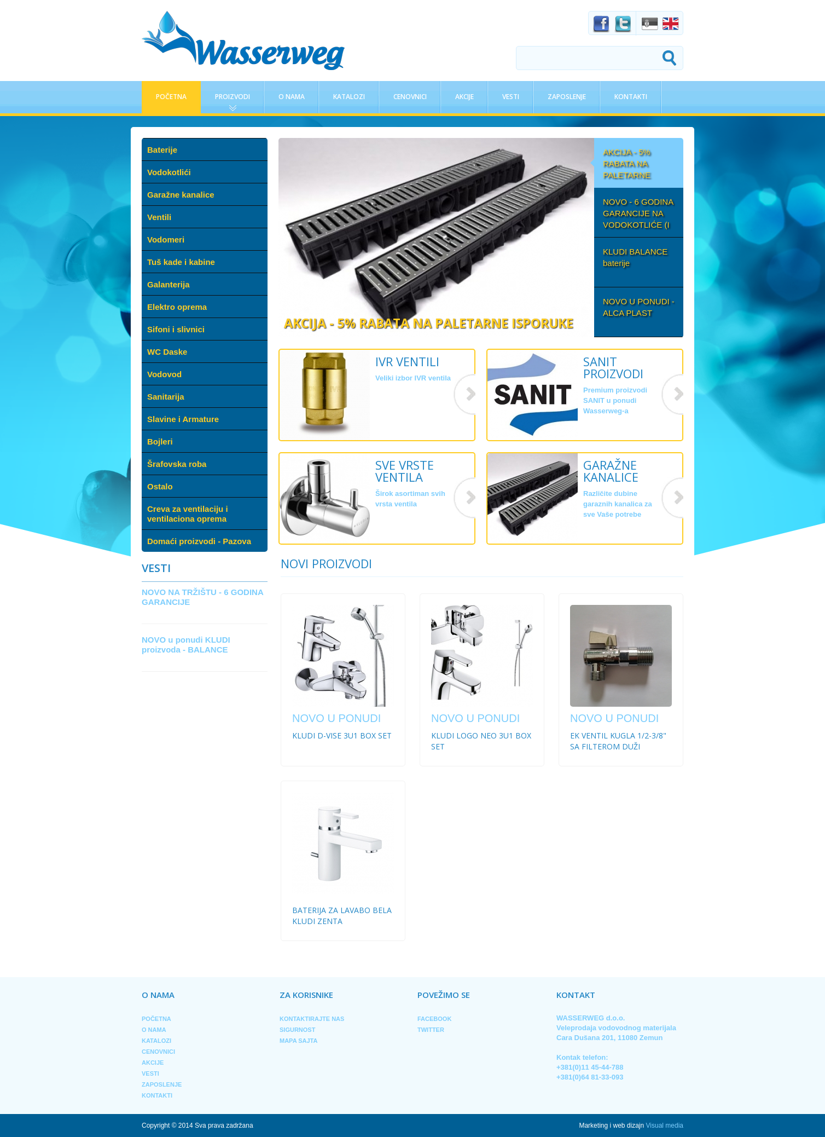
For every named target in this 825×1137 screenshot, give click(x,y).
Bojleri (160, 441)
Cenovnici (410, 96)
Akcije (464, 96)
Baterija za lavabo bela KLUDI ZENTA (342, 915)
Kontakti (630, 96)
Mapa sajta (298, 1040)
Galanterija (168, 284)
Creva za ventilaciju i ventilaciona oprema (187, 513)
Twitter (430, 1029)
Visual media (664, 1125)
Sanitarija (165, 396)
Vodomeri (165, 239)
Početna (171, 96)
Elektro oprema (177, 306)
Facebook (434, 1018)
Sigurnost (297, 1029)
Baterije (162, 149)
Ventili (159, 217)
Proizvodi (232, 96)
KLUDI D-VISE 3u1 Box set (342, 735)
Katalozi (349, 96)
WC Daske (167, 351)
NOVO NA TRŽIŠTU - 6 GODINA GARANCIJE (202, 597)
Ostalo (160, 486)
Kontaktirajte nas (312, 1018)
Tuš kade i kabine (181, 262)
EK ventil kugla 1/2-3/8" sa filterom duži (618, 741)
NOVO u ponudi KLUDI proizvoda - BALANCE (186, 644)
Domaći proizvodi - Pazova (199, 541)
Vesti (510, 96)
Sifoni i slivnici (176, 329)
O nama (291, 96)
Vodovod (164, 374)
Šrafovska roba (176, 464)
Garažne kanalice (180, 194)
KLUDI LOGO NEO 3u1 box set (481, 741)
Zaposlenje (567, 96)
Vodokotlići (169, 172)
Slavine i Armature (183, 419)
